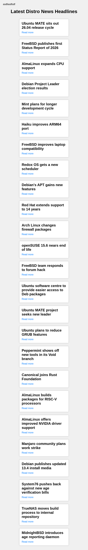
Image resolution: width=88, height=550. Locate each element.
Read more (27, 32)
